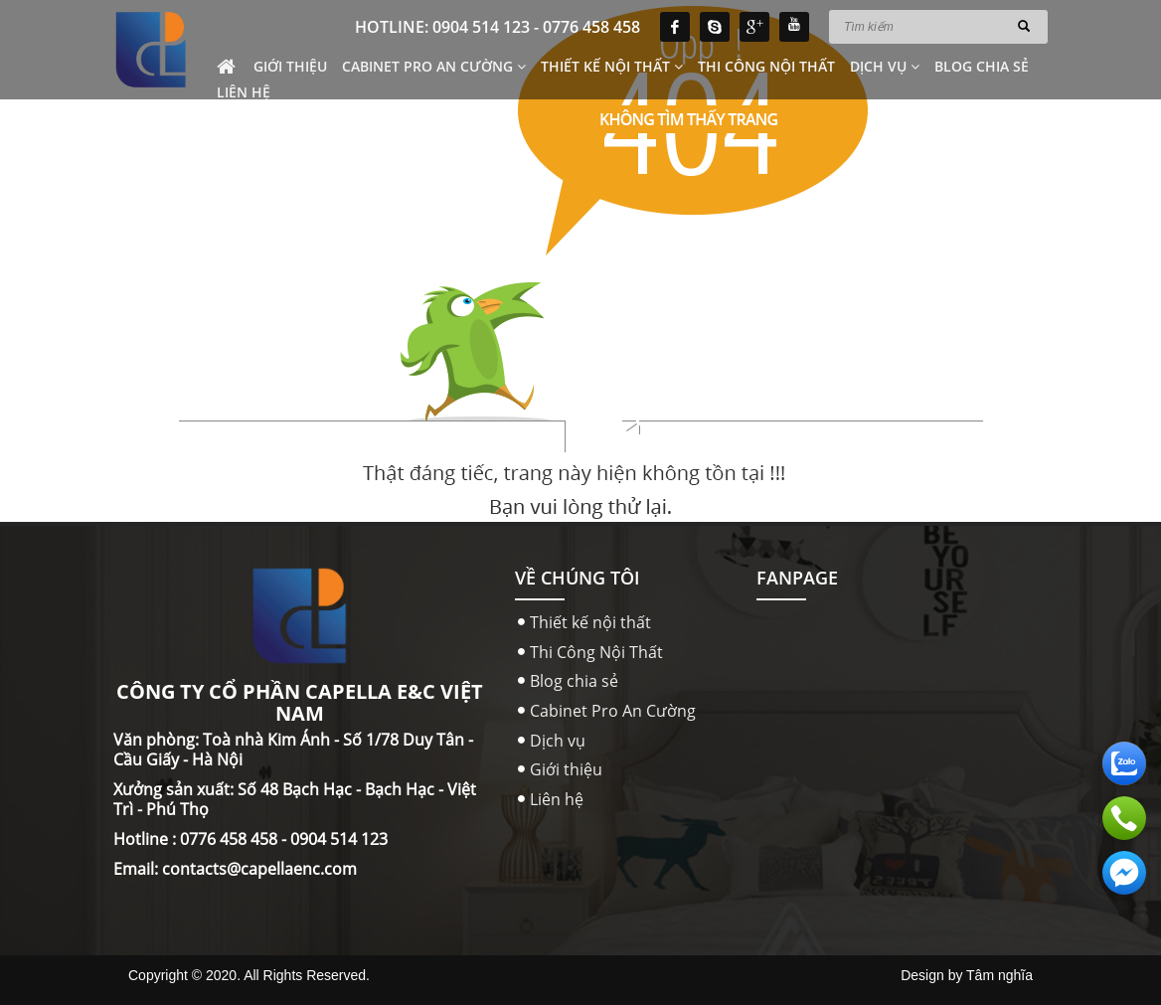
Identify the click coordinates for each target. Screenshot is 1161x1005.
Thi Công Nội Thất (766, 66)
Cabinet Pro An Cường (434, 66)
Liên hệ (243, 92)
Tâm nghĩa (999, 975)
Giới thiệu (290, 66)
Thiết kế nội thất (612, 66)
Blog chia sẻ (981, 66)
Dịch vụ (884, 66)
